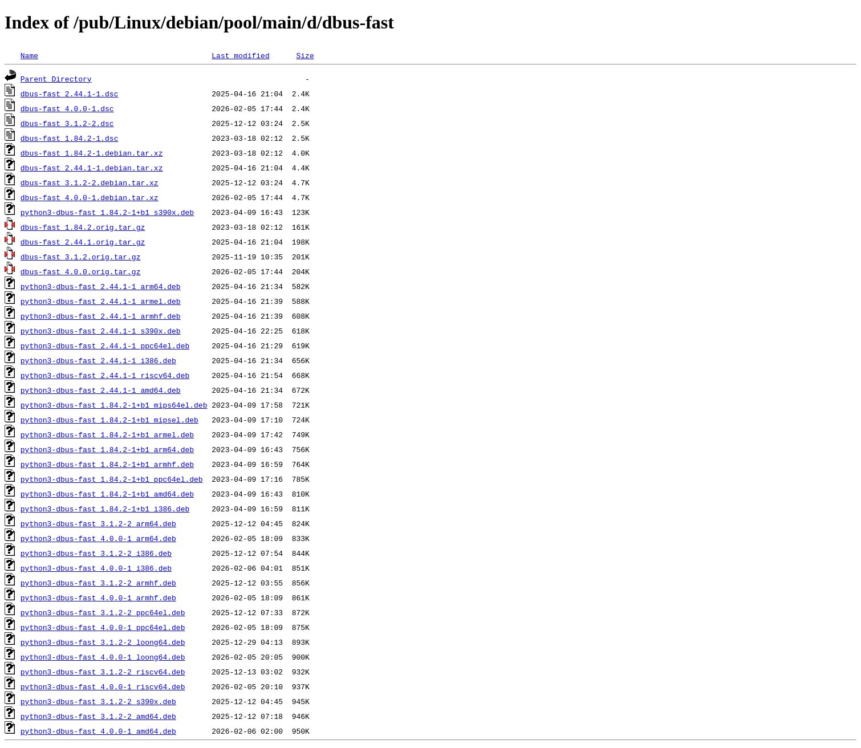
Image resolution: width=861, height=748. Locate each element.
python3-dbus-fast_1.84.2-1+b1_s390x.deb (107, 212)
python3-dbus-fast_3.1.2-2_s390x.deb (98, 701)
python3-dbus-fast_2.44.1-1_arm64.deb (101, 286)
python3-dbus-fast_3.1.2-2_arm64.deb (98, 523)
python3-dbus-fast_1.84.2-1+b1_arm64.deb (107, 449)
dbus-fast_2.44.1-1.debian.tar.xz (92, 167)
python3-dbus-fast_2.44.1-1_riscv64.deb (105, 375)
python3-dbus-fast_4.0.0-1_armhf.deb (98, 597)
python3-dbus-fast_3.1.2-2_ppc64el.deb (103, 612)
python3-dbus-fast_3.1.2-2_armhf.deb (98, 583)
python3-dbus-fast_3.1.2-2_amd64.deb (98, 716)
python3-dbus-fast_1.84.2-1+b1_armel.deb (107, 434)
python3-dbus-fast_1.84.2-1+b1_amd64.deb (107, 494)
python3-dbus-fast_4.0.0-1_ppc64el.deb (103, 627)
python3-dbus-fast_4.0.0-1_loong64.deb (103, 657)
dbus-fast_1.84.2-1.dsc (70, 138)
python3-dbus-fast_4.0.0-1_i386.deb (96, 568)
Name (29, 55)
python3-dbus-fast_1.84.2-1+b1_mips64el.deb (114, 405)
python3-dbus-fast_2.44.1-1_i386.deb (98, 360)
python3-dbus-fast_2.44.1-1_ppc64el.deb (105, 345)
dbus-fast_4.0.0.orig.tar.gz (81, 271)
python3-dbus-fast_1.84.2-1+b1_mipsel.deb (109, 419)
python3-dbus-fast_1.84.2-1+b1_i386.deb (105, 508)
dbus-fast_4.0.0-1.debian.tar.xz (90, 197)
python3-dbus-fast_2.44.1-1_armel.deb (101, 301)
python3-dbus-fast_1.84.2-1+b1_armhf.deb (107, 464)
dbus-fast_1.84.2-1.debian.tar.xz (92, 153)
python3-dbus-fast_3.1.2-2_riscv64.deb (103, 671)
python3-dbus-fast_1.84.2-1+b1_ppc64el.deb (112, 479)
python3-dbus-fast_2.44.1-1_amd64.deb (101, 390)
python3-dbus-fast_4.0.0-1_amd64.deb (98, 731)
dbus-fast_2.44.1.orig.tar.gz (83, 242)
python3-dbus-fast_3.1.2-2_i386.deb (96, 553)
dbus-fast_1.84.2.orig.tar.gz (83, 227)
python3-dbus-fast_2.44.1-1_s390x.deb (101, 331)
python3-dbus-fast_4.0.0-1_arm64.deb (98, 538)
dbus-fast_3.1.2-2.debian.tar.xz (90, 182)
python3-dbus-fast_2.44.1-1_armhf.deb (101, 316)
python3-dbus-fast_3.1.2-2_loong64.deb (103, 642)
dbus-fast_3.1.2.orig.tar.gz (81, 256)
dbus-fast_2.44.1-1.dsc (70, 93)
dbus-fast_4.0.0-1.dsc (67, 108)
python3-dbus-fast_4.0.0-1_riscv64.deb (103, 686)
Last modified (240, 55)
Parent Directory (56, 79)
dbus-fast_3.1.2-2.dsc (67, 123)
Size (305, 55)
